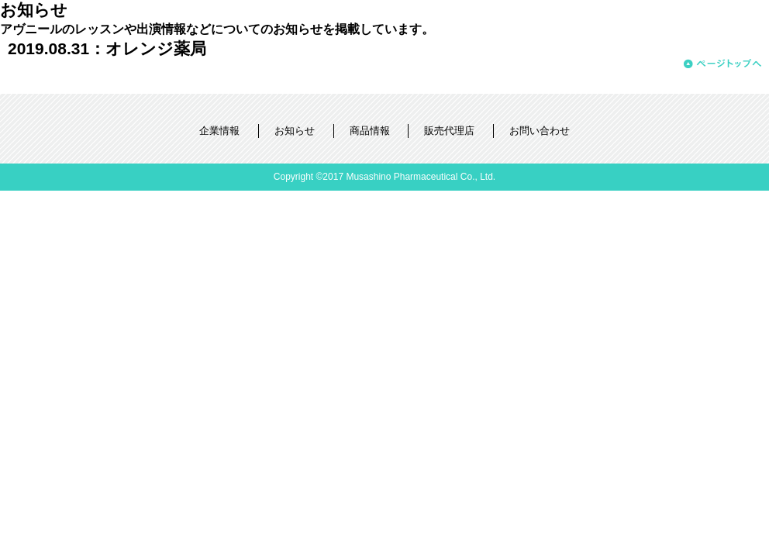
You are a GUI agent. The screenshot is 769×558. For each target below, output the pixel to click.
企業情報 (219, 130)
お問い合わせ (539, 130)
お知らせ (294, 130)
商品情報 (370, 130)
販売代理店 (449, 130)
